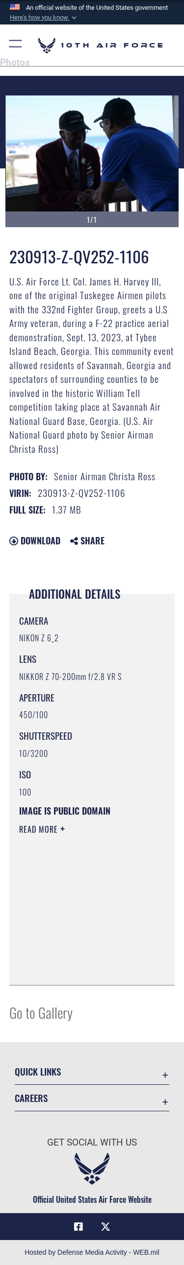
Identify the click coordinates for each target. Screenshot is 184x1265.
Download (34, 540)
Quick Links (38, 1071)
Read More (39, 829)
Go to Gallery (41, 1012)
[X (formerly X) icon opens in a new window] (105, 1226)
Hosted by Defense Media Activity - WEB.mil (92, 1252)
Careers (31, 1098)
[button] (44, 18)
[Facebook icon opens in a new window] (78, 1226)
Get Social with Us (92, 1142)
